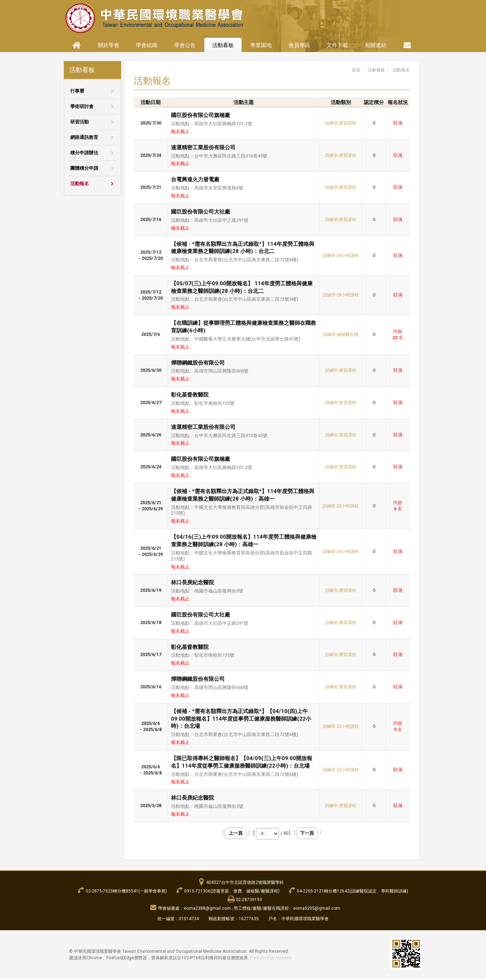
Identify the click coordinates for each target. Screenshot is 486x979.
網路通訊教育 (84, 137)
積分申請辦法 (84, 152)
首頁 (356, 69)
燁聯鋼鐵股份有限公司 (198, 363)
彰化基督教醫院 (190, 395)
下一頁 (307, 833)
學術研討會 (82, 106)
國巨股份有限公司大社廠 (200, 212)
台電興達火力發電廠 (195, 179)
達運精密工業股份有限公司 (203, 147)
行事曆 (77, 91)
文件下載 (337, 45)
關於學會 (108, 45)
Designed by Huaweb (270, 957)
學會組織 (146, 45)
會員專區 (299, 45)
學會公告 (185, 45)
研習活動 (79, 122)
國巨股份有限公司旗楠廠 (200, 115)
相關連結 (375, 45)
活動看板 (223, 45)
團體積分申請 (84, 168)
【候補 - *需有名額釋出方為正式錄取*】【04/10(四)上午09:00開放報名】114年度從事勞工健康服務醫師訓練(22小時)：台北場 (241, 719)
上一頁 (236, 833)
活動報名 (79, 183)
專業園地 (261, 45)
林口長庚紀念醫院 (192, 582)
